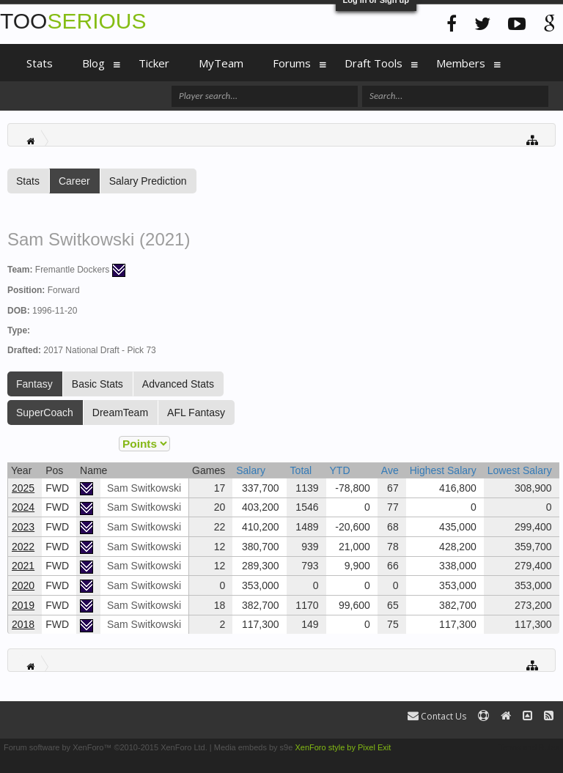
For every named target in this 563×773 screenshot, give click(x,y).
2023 (23, 527)
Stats (28, 181)
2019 (23, 605)
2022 (23, 546)
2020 (23, 585)
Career (74, 181)
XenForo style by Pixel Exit (343, 747)
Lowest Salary (519, 470)
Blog (93, 63)
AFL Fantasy (196, 412)
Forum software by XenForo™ (105, 747)
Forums (292, 63)
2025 (23, 488)
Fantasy (34, 384)
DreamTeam (120, 412)
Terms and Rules (528, 747)
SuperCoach (44, 412)
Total (301, 470)
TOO (73, 21)
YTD (340, 470)
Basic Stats (97, 384)
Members (460, 63)
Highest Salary (443, 470)
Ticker (154, 63)
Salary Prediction (148, 181)
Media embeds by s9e (253, 747)
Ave (390, 470)
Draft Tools (373, 63)
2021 (23, 566)
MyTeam (221, 63)
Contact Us (437, 716)
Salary (250, 470)
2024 (23, 507)
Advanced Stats (178, 384)
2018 (23, 624)
